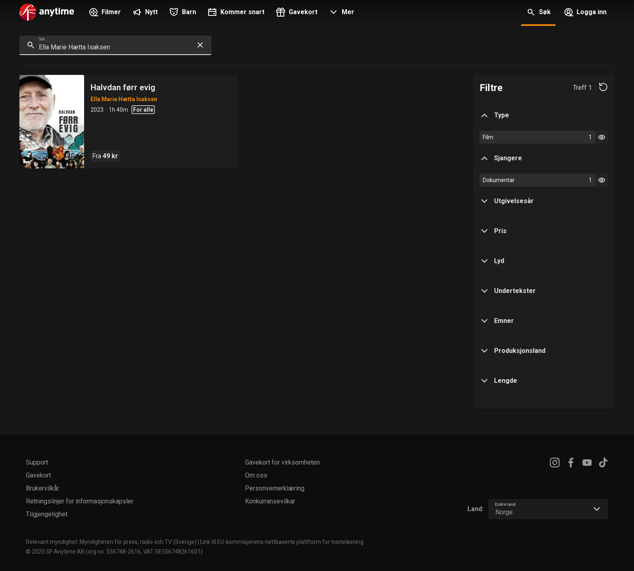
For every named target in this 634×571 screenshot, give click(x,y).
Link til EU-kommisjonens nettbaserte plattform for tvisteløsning (281, 542)
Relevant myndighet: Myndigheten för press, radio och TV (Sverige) (111, 542)
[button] (340, 13)
